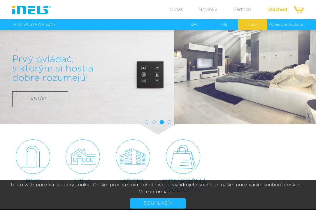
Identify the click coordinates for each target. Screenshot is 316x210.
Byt (194, 25)
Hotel (253, 25)
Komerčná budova (285, 25)
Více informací (155, 192)
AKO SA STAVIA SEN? (34, 25)
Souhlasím (158, 203)
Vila (223, 25)
